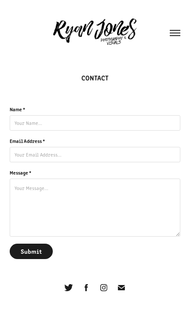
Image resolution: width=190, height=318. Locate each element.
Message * (20, 172)
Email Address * (27, 141)
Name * (17, 109)
